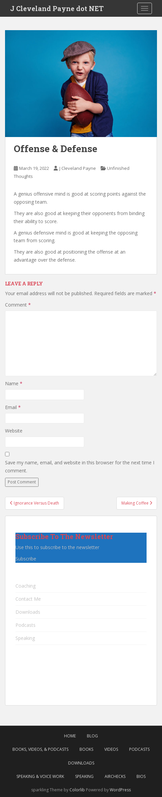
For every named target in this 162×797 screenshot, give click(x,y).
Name (13, 383)
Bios (141, 776)
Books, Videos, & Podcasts (40, 749)
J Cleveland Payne (77, 168)
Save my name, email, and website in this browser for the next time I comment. (79, 466)
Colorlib (77, 790)
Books (86, 749)
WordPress (120, 790)
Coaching (25, 586)
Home (70, 736)
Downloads (27, 612)
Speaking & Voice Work (40, 776)
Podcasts (25, 625)
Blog (92, 736)
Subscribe (25, 558)
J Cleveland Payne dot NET (57, 8)
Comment (18, 305)
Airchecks (115, 776)
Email (13, 407)
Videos (111, 749)
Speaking (25, 638)
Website (13, 430)
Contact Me (28, 599)
